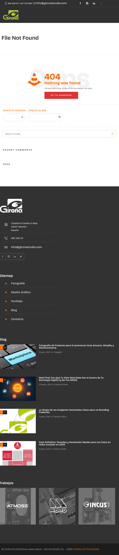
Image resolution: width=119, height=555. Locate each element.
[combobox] (14, 117)
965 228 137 (13, 3)
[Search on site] (46, 117)
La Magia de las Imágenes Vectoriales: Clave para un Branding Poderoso (74, 411)
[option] (57, 506)
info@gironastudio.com (51, 3)
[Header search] (32, 27)
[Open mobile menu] (23, 27)
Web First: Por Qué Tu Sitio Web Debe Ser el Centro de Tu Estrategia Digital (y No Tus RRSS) (71, 379)
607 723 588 (26, 3)
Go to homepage (61, 95)
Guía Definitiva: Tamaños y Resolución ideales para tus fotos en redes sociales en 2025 (75, 443)
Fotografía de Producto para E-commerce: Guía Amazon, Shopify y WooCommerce (76, 346)
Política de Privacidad (86, 549)
